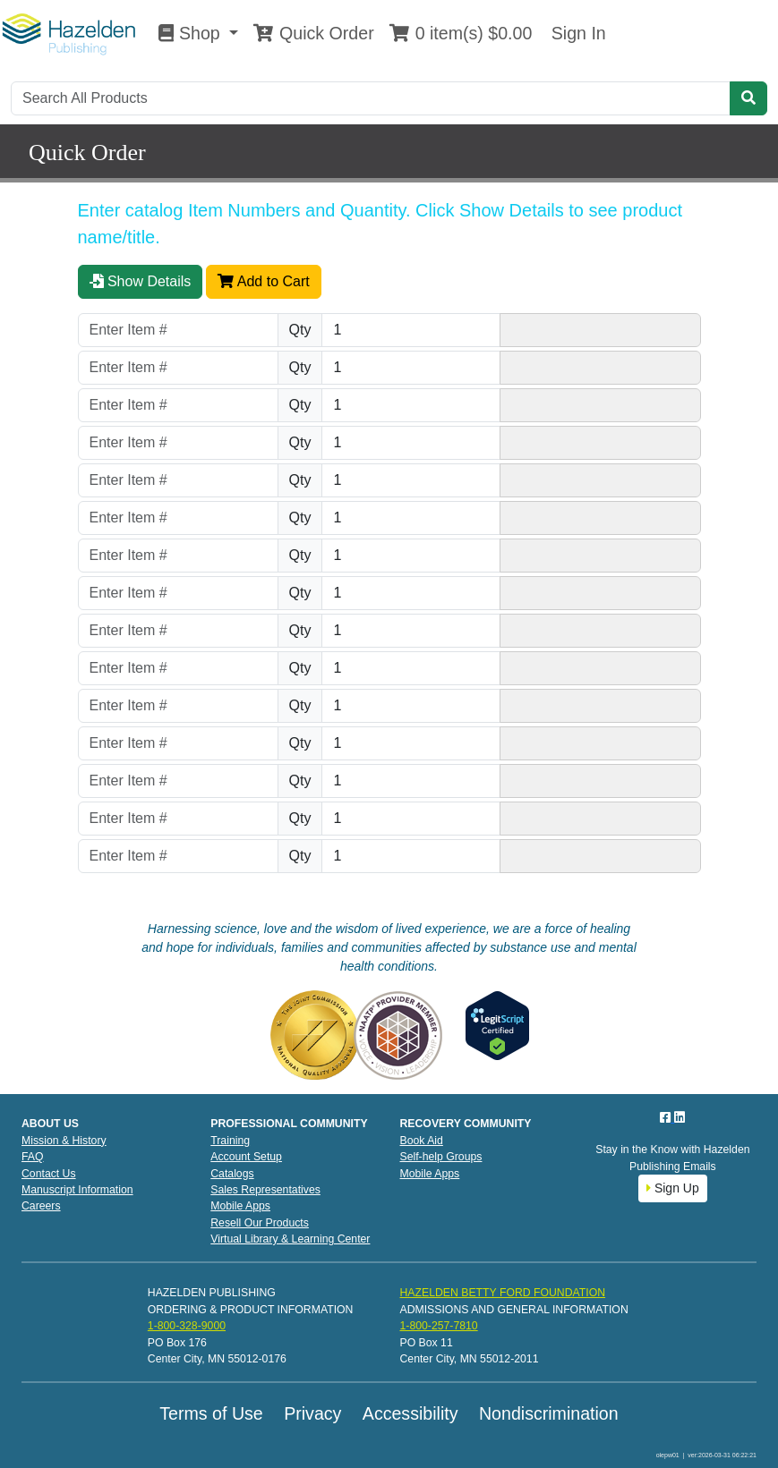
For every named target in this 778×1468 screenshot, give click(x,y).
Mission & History (64, 1140)
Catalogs (231, 1173)
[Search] (371, 98)
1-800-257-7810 (438, 1326)
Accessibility (410, 1413)
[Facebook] (667, 1117)
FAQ (32, 1156)
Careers (41, 1206)
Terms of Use (210, 1413)
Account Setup (246, 1156)
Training (230, 1140)
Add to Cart (264, 281)
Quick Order (313, 33)
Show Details (141, 281)
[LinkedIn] (679, 1117)
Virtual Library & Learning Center (290, 1239)
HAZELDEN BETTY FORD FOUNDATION (502, 1292)
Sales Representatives (265, 1190)
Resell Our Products (259, 1223)
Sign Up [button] (672, 1188)
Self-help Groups (441, 1156)
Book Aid (421, 1140)
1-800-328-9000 (187, 1326)
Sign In (575, 33)
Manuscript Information (77, 1190)
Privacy (312, 1413)
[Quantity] (410, 330)
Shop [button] (191, 33)
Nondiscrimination (549, 1413)
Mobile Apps (240, 1206)
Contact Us (48, 1173)
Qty (300, 329)
